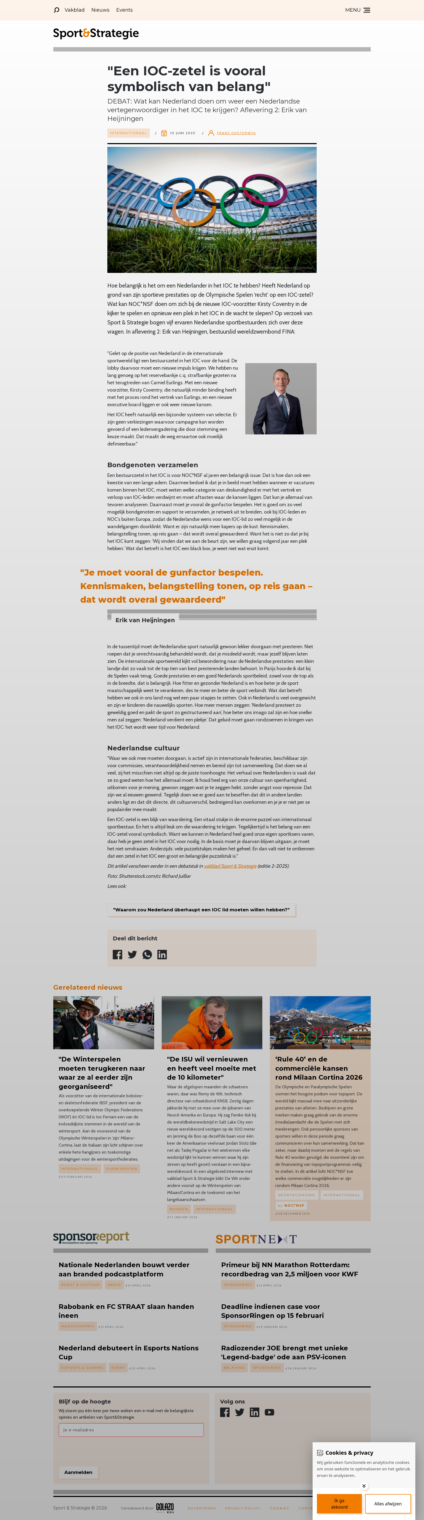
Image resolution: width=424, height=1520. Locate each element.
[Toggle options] (364, 1486)
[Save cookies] (339, 1503)
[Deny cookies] (388, 1503)
